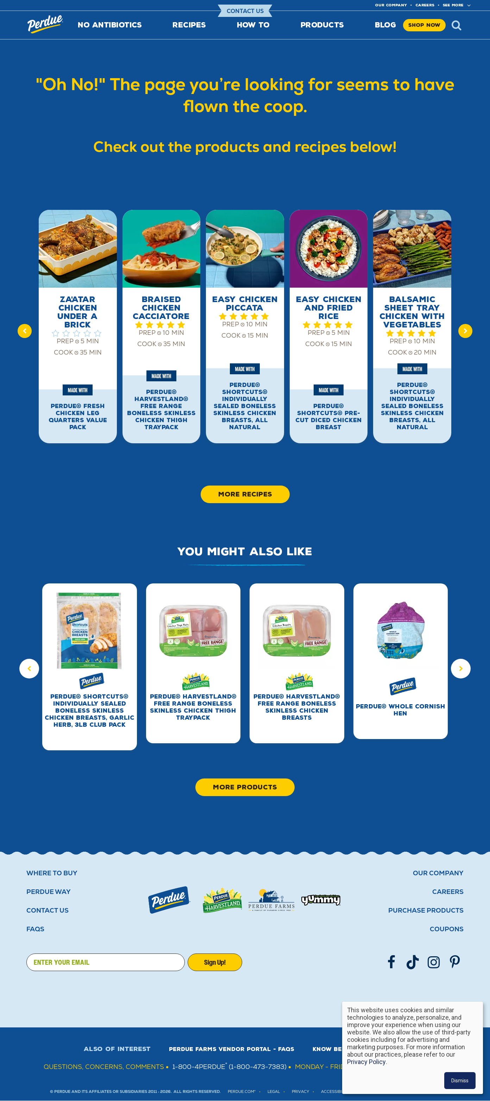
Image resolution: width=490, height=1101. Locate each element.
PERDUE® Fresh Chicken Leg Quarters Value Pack (78, 417)
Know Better (335, 1049)
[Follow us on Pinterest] (455, 962)
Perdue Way (48, 892)
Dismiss (460, 1080)
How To (253, 25)
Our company (391, 5)
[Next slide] (465, 331)
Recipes (189, 25)
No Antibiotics (110, 25)
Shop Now (424, 25)
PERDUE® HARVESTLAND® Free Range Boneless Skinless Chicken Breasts (296, 707)
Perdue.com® (242, 1092)
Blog (385, 25)
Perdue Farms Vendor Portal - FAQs (231, 1049)
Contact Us (245, 11)
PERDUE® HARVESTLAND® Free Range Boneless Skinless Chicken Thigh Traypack (161, 410)
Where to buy (51, 873)
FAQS (35, 929)
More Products (245, 787)
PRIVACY (300, 1092)
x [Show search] (457, 25)
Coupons (447, 929)
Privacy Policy (366, 1061)
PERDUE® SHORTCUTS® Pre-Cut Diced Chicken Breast (328, 417)
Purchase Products (426, 910)
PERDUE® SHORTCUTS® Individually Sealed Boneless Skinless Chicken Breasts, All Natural (244, 406)
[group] (78, 331)
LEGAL (274, 1092)
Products (322, 25)
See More (453, 5)
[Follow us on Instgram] (433, 962)
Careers (424, 5)
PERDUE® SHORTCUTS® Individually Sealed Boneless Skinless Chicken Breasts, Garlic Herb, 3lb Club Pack (89, 710)
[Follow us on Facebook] (391, 962)
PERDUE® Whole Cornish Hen (400, 710)
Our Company (438, 873)
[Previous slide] (25, 331)
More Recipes (245, 494)
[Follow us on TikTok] (412, 962)
